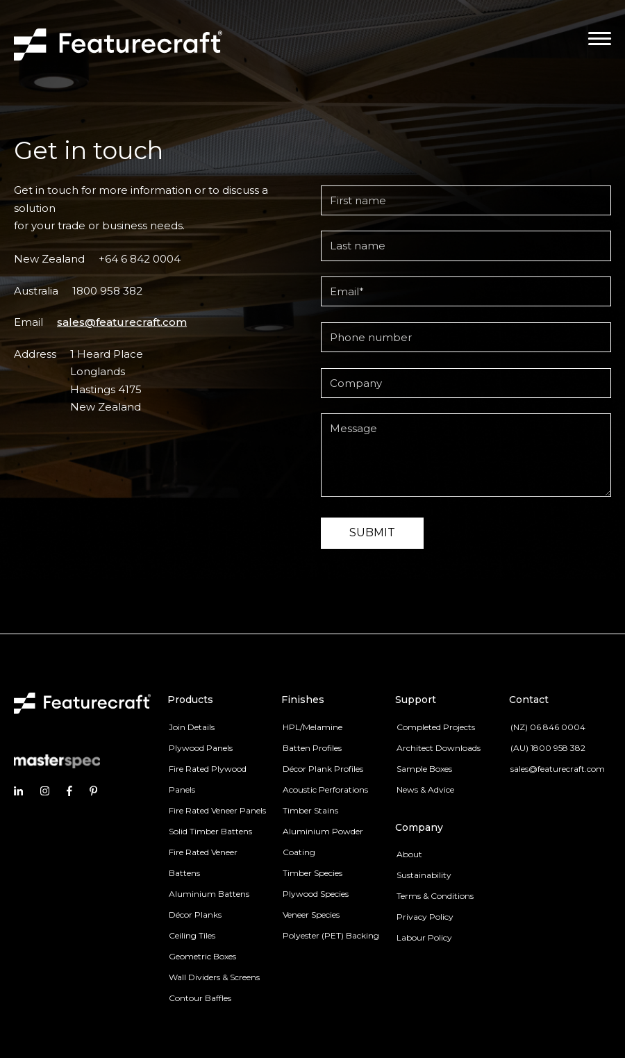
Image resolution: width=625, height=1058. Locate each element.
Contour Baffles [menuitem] (200, 998)
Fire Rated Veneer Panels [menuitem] (217, 810)
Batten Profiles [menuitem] (312, 748)
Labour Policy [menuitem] (424, 937)
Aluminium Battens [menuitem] (209, 893)
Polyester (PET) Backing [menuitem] (331, 935)
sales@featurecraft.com (122, 322)
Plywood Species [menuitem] (316, 893)
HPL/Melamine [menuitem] (312, 727)
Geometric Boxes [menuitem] (202, 956)
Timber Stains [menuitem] (310, 810)
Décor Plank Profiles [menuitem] (323, 768)
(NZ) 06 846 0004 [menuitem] (547, 727)
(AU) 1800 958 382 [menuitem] (547, 748)
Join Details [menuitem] (192, 727)
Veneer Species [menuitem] (311, 914)
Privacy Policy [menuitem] (425, 916)
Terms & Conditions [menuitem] (435, 896)
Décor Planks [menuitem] (195, 914)
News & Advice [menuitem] (425, 789)
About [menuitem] (409, 854)
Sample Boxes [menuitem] (424, 768)
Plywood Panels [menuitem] (201, 748)
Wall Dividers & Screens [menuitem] (214, 977)
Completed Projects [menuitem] (436, 727)
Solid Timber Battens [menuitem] (210, 831)
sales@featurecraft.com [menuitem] (557, 768)
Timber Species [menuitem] (312, 873)
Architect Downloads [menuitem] (439, 748)
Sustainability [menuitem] (424, 875)
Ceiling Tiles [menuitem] (192, 935)
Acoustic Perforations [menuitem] (325, 789)
